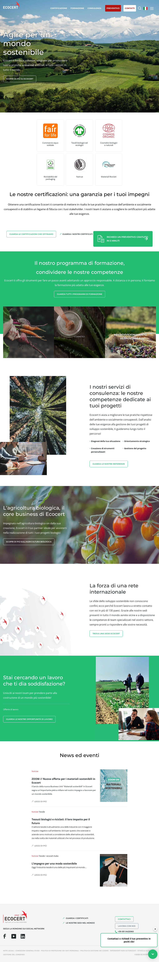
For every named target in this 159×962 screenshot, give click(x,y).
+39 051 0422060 (126, 931)
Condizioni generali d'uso (27, 951)
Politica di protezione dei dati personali (60, 951)
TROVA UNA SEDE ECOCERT (106, 633)
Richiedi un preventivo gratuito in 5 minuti (127, 239)
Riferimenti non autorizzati (123, 951)
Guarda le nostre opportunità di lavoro (29, 719)
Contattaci (124, 919)
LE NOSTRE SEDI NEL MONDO (80, 923)
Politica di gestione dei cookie (94, 951)
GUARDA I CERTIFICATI (77, 918)
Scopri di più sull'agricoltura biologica (28, 542)
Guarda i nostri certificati (77, 234)
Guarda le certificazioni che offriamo (31, 234)
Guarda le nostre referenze (109, 464)
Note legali (8, 951)
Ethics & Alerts (145, 951)
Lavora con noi (126, 926)
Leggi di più (40, 801)
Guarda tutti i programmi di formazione (79, 294)
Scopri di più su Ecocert (19, 79)
